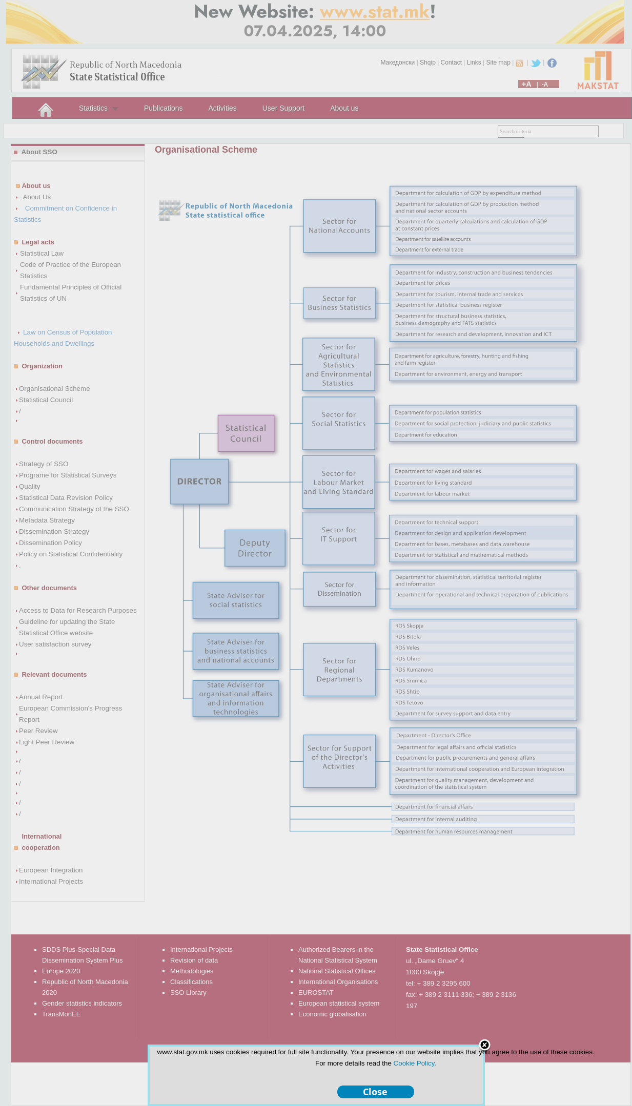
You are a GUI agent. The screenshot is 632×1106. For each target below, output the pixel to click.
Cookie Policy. (415, 1063)
